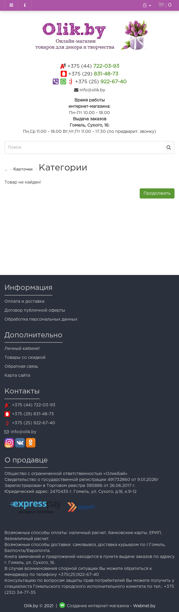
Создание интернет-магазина (98, 606)
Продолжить (157, 193)
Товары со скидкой (25, 357)
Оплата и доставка (24, 301)
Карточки (22, 169)
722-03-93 (93, 66)
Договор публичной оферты (34, 310)
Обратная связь (21, 366)
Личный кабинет (22, 348)
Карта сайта (17, 375)
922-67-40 (101, 82)
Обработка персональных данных (40, 319)
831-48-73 (93, 74)
